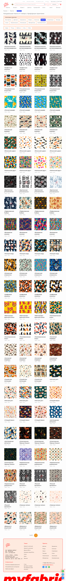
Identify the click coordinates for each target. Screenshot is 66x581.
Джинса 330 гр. (27, 550)
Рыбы (29, 28)
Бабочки (18, 28)
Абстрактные (32, 22)
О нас (24, 1)
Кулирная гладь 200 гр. (29, 552)
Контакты (47, 1)
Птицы (12, 28)
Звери (6, 28)
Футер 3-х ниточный (28, 548)
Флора (30, 19)
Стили (6, 22)
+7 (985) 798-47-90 (49, 562)
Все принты (8, 19)
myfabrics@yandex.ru (48, 564)
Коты (24, 28)
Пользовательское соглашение (12, 566)
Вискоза (26, 558)
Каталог (54, 4)
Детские (16, 19)
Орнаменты (23, 19)
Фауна (43, 19)
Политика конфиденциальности (12, 564)
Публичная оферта (9, 568)
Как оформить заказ (39, 1)
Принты (45, 543)
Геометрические (41, 22)
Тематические (14, 22)
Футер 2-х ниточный (28, 546)
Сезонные (36, 19)
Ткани (25, 543)
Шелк (25, 556)
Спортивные (50, 19)
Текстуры (58, 19)
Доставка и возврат (30, 1)
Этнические (23, 22)
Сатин (25, 554)
